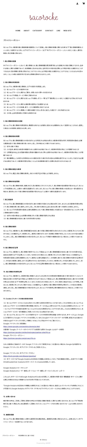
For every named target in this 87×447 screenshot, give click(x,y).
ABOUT (27, 31)
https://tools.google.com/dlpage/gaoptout (19, 356)
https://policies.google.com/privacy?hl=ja (19, 338)
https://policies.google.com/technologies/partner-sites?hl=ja (26, 332)
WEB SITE (67, 31)
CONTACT (49, 31)
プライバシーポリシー (9, 435)
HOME (18, 31)
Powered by (43, 443)
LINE (58, 31)
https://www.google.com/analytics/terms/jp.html (21, 326)
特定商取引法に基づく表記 (26, 435)
